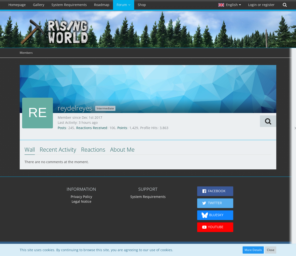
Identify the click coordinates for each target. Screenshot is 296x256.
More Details (253, 250)
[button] (230, 5)
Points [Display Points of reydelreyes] (122, 127)
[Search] (284, 5)
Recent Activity (58, 149)
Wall (30, 149)
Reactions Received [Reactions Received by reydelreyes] (91, 127)
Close (270, 250)
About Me (122, 149)
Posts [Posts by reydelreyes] (62, 127)
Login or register (261, 4)
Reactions (93, 149)
